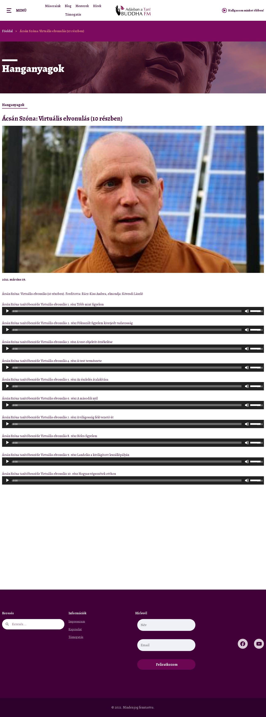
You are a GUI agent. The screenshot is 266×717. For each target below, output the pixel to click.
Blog (68, 6)
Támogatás (73, 14)
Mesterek (82, 6)
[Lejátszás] (7, 311)
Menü (21, 10)
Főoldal (7, 31)
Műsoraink (53, 6)
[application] (133, 311)
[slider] (127, 311)
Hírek (97, 6)
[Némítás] (247, 311)
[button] (250, 279)
